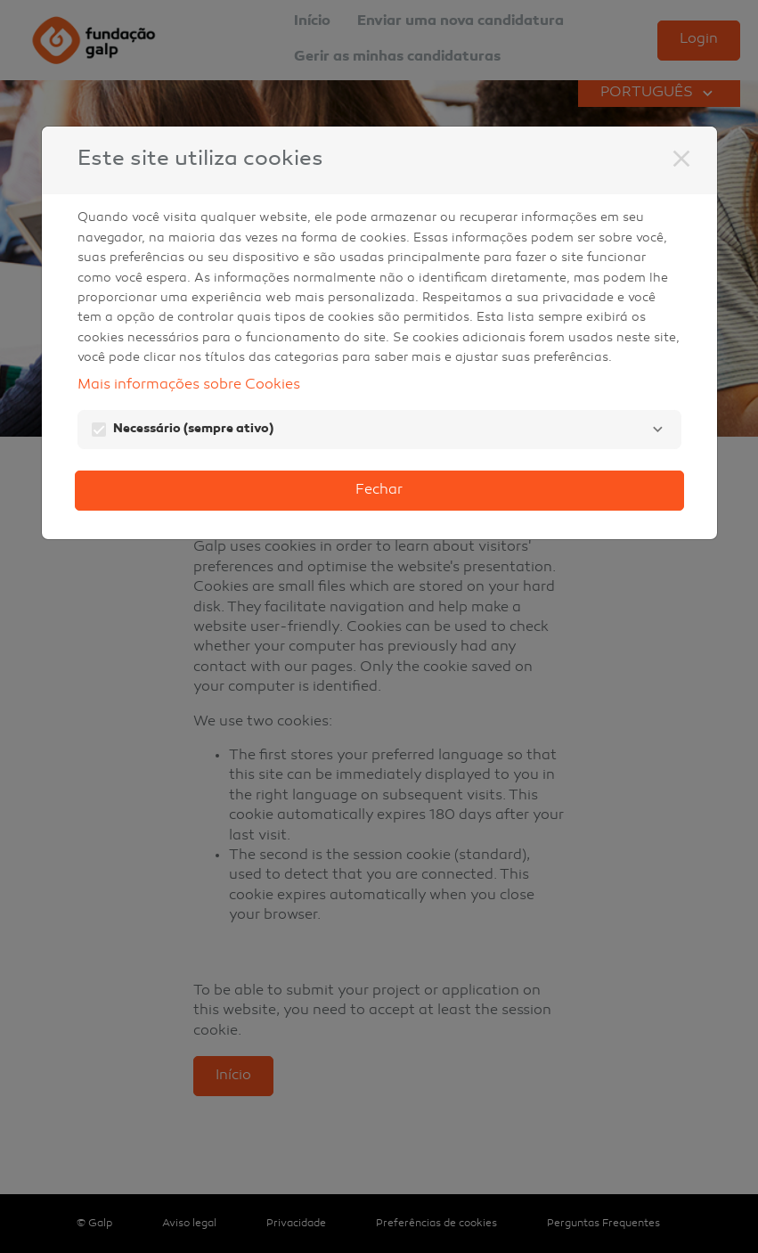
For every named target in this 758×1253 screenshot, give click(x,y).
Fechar (379, 490)
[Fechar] (681, 158)
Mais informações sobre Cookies (188, 385)
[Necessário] (658, 429)
